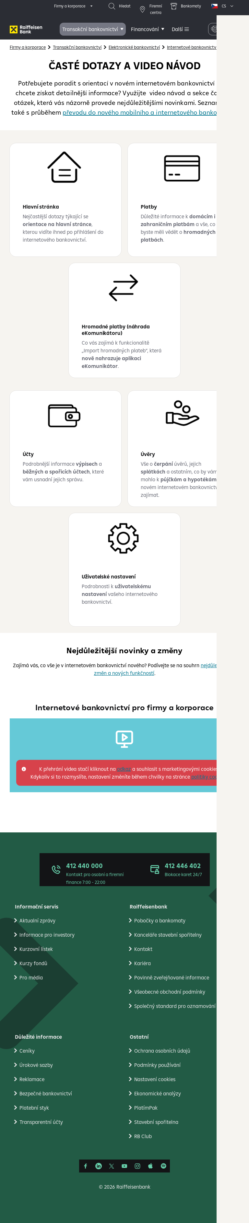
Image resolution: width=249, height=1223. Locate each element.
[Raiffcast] (163, 1166)
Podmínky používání (157, 1065)
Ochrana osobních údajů (162, 1050)
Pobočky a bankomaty (159, 920)
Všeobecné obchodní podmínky (169, 992)
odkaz (124, 769)
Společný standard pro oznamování (175, 1006)
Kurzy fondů (33, 963)
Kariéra (142, 963)
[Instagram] (137, 1166)
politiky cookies (209, 776)
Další (177, 29)
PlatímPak (146, 1107)
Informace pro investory (47, 935)
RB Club (143, 1136)
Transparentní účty (41, 1122)
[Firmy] (26, 29)
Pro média (31, 977)
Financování (145, 29)
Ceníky (27, 1050)
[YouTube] (124, 1166)
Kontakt (143, 949)
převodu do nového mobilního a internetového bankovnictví (149, 112)
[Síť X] (111, 1166)
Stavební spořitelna (156, 1122)
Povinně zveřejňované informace (171, 977)
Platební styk (34, 1107)
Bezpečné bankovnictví (45, 1093)
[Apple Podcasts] (150, 1166)
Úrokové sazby (36, 1065)
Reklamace (31, 1079)
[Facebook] (85, 1166)
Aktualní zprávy (37, 920)
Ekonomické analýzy (157, 1093)
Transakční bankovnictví (90, 29)
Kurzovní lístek (36, 949)
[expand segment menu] (74, 6)
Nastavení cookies (154, 1079)
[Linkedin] (98, 1166)
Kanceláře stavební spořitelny (168, 935)
